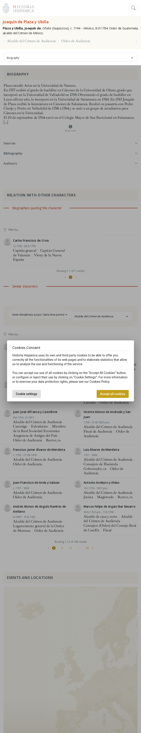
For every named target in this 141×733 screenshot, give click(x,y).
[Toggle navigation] (133, 8)
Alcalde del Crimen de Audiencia (31, 41)
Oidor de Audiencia (75, 41)
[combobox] (70, 57)
